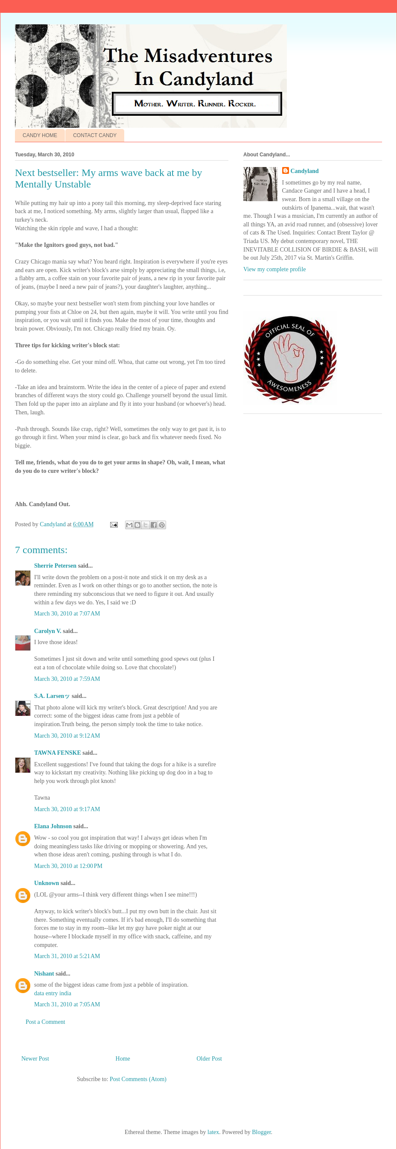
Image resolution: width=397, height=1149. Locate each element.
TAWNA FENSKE (57, 753)
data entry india (52, 993)
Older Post (209, 1058)
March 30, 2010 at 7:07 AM (67, 613)
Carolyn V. (47, 631)
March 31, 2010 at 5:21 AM (67, 956)
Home (123, 1058)
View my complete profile (274, 269)
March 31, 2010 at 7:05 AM (67, 1004)
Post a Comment (45, 1022)
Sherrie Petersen (55, 566)
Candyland (305, 171)
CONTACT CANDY (95, 135)
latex (213, 1132)
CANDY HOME (40, 135)
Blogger (261, 1132)
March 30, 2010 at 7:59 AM (67, 679)
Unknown (46, 883)
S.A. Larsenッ (52, 696)
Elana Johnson (53, 826)
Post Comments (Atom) (138, 1079)
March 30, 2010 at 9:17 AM (67, 809)
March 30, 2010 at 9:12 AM (67, 736)
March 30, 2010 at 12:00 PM (68, 866)
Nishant (44, 973)
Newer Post (35, 1058)
